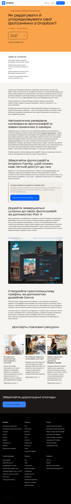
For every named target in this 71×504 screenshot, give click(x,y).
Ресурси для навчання (9, 479)
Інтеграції (5, 431)
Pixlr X (10, 218)
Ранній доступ (6, 443)
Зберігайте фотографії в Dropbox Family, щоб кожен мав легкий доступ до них (18, 66)
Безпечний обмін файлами (53, 434)
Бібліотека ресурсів (30, 468)
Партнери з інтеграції (30, 482)
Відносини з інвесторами (53, 465)
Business (27, 431)
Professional (28, 429)
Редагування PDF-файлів (53, 440)
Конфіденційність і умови (9, 465)
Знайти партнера (29, 485)
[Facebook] (8, 493)
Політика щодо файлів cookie (11, 468)
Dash (26, 437)
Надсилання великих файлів (54, 426)
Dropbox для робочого (15, 141)
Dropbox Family (51, 171)
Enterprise (27, 434)
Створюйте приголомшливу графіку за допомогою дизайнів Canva (18, 77)
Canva (21, 301)
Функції (5, 434)
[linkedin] (14, 46)
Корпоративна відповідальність (54, 468)
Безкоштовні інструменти (9, 448)
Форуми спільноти (29, 474)
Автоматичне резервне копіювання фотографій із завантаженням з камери (18, 61)
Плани (26, 448)
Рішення (5, 437)
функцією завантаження (48, 133)
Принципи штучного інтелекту (11, 474)
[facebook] (12, 46)
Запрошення (28, 476)
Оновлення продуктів (30, 451)
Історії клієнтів (28, 465)
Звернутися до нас (8, 462)
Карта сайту (6, 476)
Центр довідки (6, 460)
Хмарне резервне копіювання (54, 437)
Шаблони (5, 445)
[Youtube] (12, 493)
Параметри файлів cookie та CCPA (12, 471)
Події (26, 462)
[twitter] (9, 46)
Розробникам (28, 471)
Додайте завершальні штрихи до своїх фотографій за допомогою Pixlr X (18, 72)
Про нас (48, 460)
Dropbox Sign (28, 443)
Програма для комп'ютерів (10, 426)
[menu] (67, 3)
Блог (26, 460)
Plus (26, 426)
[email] (17, 46)
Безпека (5, 440)
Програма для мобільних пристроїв (12, 429)
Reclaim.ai (27, 445)
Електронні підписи (51, 443)
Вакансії (48, 462)
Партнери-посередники (31, 479)
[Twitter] (3, 493)
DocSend (27, 440)
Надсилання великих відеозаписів (55, 429)
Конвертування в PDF (52, 445)
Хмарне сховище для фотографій (55, 431)
